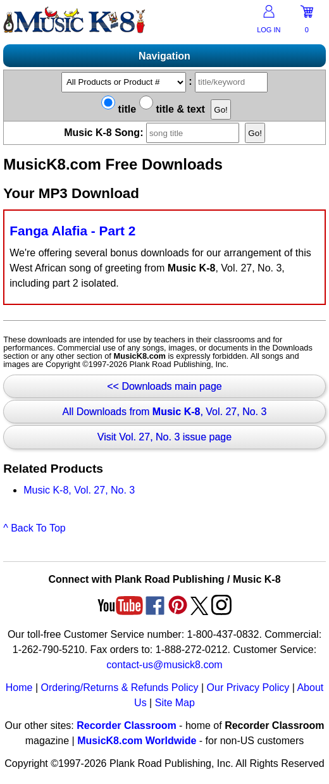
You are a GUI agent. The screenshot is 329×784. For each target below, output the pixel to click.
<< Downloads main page (164, 386)
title (118, 109)
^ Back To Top (34, 528)
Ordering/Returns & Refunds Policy (119, 687)
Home (19, 687)
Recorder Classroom (126, 725)
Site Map (175, 702)
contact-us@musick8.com (164, 664)
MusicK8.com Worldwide (136, 740)
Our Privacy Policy (248, 687)
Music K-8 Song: (153, 132)
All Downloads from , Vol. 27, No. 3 (165, 411)
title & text (172, 109)
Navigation (164, 56)
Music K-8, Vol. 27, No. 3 (79, 490)
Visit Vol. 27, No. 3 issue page (164, 437)
